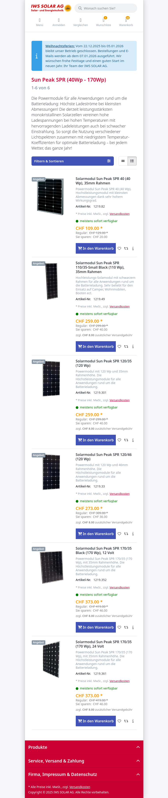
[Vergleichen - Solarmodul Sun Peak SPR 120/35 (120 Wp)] (126, 440)
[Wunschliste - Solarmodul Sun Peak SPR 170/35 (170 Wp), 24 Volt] (119, 721)
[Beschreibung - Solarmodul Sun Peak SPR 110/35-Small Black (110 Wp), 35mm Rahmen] (132, 346)
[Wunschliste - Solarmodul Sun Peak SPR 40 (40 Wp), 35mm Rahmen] (119, 248)
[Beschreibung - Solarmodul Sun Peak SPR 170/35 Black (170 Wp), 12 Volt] (132, 627)
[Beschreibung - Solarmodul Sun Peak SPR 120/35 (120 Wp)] (132, 440)
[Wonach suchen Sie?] (105, 8)
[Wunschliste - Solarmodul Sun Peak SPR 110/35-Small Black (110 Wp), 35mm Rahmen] (119, 346)
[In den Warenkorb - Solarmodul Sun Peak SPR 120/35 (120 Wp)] (96, 440)
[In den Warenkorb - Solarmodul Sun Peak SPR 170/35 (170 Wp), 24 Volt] (96, 721)
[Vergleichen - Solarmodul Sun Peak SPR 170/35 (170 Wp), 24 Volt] (126, 721)
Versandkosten (120, 214)
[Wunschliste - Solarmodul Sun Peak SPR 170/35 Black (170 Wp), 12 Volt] (119, 627)
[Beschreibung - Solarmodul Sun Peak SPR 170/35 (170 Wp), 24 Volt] (132, 721)
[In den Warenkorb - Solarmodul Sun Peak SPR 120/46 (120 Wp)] (96, 533)
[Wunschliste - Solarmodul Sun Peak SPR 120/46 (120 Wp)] (119, 533)
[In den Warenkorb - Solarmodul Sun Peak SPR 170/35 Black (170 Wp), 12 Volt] (96, 627)
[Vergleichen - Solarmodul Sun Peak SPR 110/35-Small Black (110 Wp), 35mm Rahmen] (126, 346)
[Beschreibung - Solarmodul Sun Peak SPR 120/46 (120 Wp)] (132, 533)
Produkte (37, 747)
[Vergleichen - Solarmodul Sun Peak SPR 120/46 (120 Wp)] (126, 533)
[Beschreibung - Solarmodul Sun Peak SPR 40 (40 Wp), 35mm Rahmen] (132, 248)
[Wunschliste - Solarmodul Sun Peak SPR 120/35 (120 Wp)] (119, 440)
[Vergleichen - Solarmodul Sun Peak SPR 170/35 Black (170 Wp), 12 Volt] (126, 627)
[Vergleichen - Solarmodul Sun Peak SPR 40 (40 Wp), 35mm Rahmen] (126, 248)
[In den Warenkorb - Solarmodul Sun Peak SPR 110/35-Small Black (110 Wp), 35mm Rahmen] (96, 346)
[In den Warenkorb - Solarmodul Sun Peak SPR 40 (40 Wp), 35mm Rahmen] (96, 248)
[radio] (123, 161)
